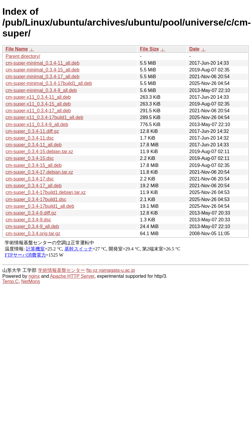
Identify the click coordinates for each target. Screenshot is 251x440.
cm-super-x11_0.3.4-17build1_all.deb (44, 117)
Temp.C (10, 281)
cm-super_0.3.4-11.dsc (30, 137)
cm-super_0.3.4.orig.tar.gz (33, 233)
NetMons (30, 281)
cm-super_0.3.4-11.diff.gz (32, 131)
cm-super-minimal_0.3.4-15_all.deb (42, 69)
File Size (149, 48)
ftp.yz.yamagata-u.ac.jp (110, 270)
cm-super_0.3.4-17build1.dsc (36, 199)
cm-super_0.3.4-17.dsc (30, 178)
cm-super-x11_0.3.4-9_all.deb (37, 124)
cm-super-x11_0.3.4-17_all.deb (38, 110)
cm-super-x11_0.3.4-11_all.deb (38, 97)
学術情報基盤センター (61, 270)
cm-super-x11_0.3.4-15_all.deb (38, 103)
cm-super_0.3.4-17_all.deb (33, 185)
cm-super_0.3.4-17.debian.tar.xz (39, 172)
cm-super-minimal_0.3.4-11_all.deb (42, 63)
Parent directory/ (23, 56)
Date (194, 48)
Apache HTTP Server (72, 276)
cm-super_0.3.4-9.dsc (28, 219)
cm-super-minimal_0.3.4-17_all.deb (42, 76)
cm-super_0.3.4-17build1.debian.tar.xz (46, 192)
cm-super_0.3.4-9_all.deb (32, 226)
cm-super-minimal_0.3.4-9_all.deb (41, 90)
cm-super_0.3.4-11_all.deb (33, 144)
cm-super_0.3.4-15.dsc (30, 158)
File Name (17, 48)
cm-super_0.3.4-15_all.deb (33, 165)
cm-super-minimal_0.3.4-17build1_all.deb (49, 83)
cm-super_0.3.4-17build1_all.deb (40, 206)
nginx (34, 276)
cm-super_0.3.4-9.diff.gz (31, 212)
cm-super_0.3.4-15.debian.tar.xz (39, 151)
